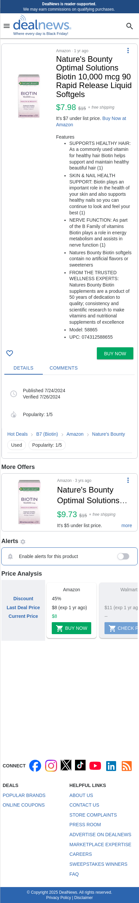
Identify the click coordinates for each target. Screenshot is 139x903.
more (126, 525)
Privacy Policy (58, 897)
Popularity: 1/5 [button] (47, 445)
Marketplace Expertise (100, 844)
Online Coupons (24, 805)
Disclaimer (83, 897)
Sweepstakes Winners (98, 864)
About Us (81, 795)
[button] (69, 194)
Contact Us (84, 805)
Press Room (85, 824)
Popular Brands (24, 795)
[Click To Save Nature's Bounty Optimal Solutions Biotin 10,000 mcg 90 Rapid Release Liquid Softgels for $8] (10, 353)
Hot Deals (17, 434)
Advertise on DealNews (100, 834)
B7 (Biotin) (47, 434)
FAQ (74, 874)
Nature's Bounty (108, 434)
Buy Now (71, 628)
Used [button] (16, 445)
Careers (80, 854)
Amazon (74, 434)
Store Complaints (93, 815)
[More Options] (128, 51)
